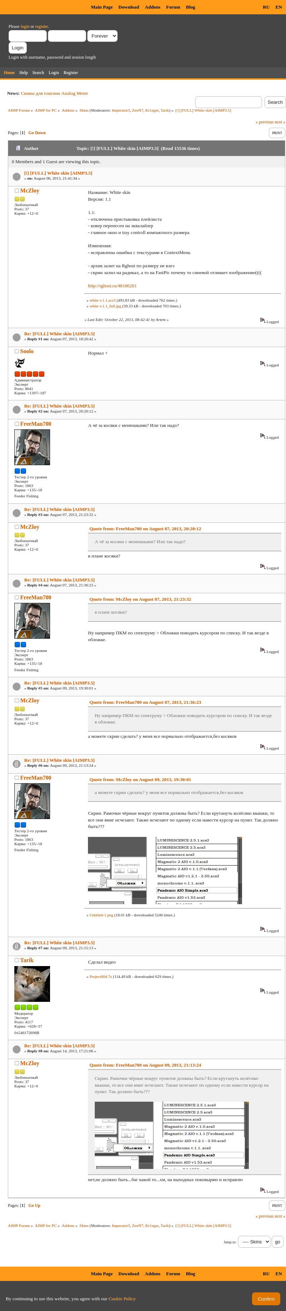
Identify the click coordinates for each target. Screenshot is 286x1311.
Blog (190, 7)
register (41, 26)
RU (266, 7)
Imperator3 (121, 110)
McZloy (29, 190)
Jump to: (230, 1242)
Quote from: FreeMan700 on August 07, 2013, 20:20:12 (145, 528)
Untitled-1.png (101, 915)
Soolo (27, 351)
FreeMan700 (35, 424)
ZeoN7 (137, 110)
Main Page (102, 7)
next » (280, 122)
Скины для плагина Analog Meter (54, 93)
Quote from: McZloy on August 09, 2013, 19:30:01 (140, 779)
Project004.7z (100, 976)
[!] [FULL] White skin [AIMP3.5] (58, 173)
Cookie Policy (122, 1298)
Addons (153, 7)
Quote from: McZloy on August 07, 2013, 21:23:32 (140, 599)
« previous (264, 122)
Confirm (266, 1299)
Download (128, 7)
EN (278, 7)
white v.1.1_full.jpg (105, 306)
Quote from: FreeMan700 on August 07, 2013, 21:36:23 (145, 702)
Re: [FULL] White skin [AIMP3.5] (59, 333)
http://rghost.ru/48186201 (112, 285)
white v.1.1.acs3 (102, 300)
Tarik (165, 110)
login (25, 26)
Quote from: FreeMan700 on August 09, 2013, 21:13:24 (145, 1065)
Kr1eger (152, 110)
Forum (173, 7)
